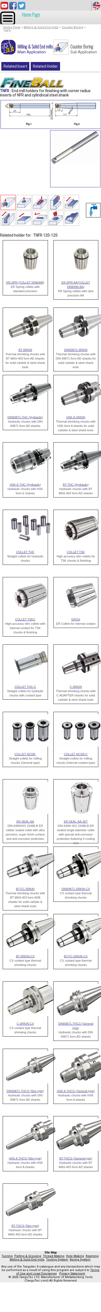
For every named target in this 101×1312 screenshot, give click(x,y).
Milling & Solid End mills (41, 27)
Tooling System (57, 1259)
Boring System (80, 1259)
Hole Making (75, 1256)
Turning (7, 1256)
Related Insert (15, 66)
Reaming (92, 1256)
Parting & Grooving (27, 1256)
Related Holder (45, 66)
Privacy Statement (72, 1273)
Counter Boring (72, 27)
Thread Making (53, 1256)
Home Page (31, 14)
